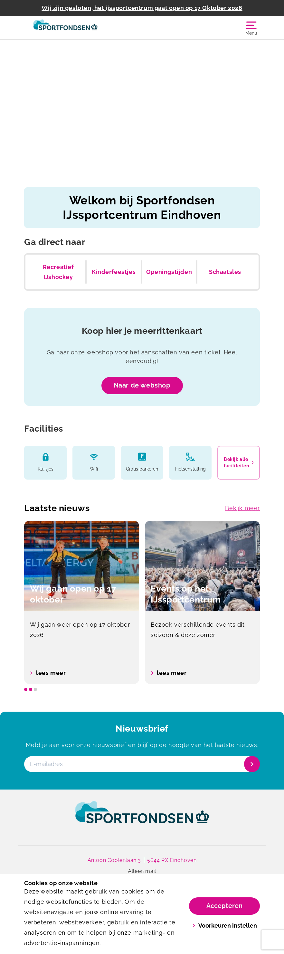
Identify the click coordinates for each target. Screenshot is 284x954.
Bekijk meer (242, 508)
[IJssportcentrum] (83, 27)
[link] (142, 818)
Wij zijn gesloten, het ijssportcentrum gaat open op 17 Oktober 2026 (142, 8)
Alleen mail (142, 871)
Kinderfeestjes (114, 271)
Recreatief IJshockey (58, 272)
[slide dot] (25, 689)
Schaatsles (225, 271)
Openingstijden (169, 271)
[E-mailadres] (141, 764)
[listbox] (142, 602)
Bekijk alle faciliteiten (238, 462)
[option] (81, 602)
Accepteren (224, 906)
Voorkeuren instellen (224, 925)
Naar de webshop (142, 385)
